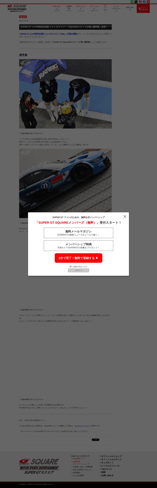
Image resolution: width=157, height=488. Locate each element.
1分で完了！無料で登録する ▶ (78, 257)
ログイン (78, 270)
